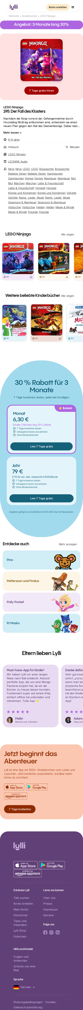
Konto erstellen (58, 7)
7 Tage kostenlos (20, 809)
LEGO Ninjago (48, 16)
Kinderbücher (29, 16)
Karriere (48, 915)
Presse (47, 903)
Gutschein (20, 936)
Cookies (50, 1002)
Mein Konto (21, 909)
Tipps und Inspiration (20, 922)
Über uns (49, 898)
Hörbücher (21, 915)
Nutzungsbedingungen (28, 1002)
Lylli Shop (20, 930)
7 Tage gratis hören (41, 90)
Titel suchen (21, 898)
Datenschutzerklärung (28, 1007)
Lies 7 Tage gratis (41, 446)
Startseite (14, 16)
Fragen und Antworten (21, 958)
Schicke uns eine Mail (24, 968)
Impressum (50, 909)
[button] (73, 7)
